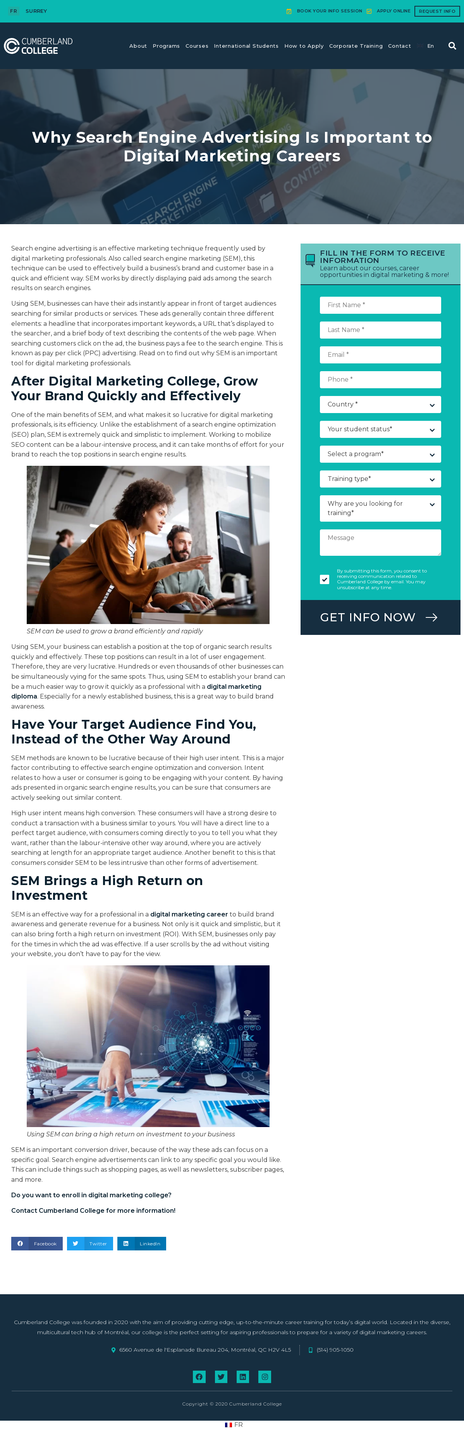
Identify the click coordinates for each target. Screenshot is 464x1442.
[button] (452, 46)
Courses (197, 46)
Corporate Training (356, 46)
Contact (399, 46)
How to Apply (304, 46)
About (138, 46)
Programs (166, 46)
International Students (246, 46)
